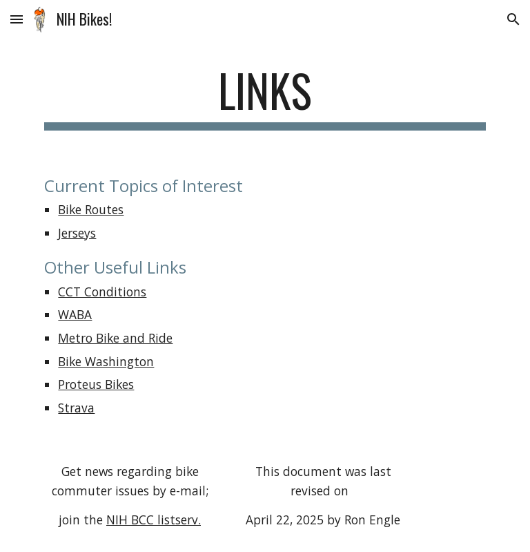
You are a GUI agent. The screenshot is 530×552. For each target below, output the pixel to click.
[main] (265, 97)
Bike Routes (91, 209)
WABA (75, 314)
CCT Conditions (102, 291)
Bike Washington (106, 361)
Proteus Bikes (96, 384)
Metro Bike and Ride (115, 338)
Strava (76, 407)
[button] (16, 19)
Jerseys (77, 233)
